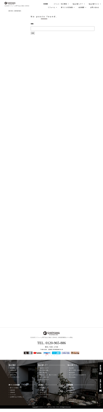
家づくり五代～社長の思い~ (76, 370)
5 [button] (57, 356)
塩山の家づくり (94, 4)
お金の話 (12, 390)
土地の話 (12, 392)
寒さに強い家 (43, 372)
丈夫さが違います (44, 377)
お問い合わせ (94, 7)
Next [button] (77, 353)
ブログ (71, 394)
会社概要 (81, 7)
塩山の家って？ (78, 4)
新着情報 (71, 387)
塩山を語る (72, 372)
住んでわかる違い (44, 370)
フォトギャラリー (15, 377)
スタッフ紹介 (43, 392)
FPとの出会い (72, 377)
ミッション (13, 394)
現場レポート (72, 392)
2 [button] (49, 356)
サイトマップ (43, 397)
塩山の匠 (71, 368)
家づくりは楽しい (44, 379)
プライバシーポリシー (45, 394)
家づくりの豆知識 (67, 7)
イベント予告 (13, 372)
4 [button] (54, 356)
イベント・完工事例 (60, 4)
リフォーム (51, 7)
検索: (32, 23)
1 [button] (46, 356)
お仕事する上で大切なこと (17, 397)
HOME (45, 4)
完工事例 (12, 368)
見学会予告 (13, 375)
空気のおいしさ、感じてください (48, 375)
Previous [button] (26, 353)
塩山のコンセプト (44, 368)
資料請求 (71, 401)
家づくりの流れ (14, 387)
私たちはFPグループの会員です (77, 375)
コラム (71, 397)
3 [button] (51, 356)
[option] (28, 353)
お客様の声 (13, 370)
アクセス (42, 390)
